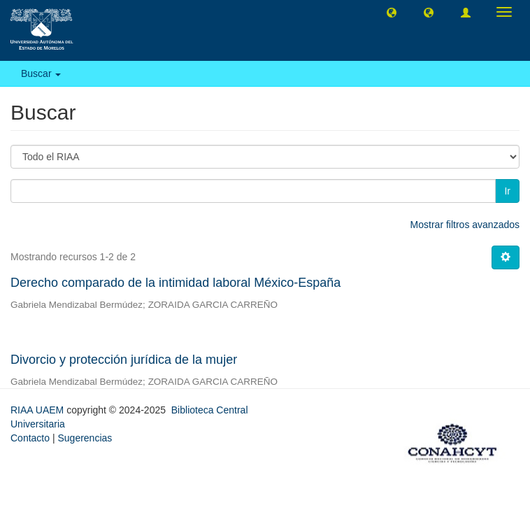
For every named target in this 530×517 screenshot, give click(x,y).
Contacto (30, 438)
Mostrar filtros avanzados (465, 224)
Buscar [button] (41, 73)
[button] (391, 12)
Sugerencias (84, 438)
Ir (507, 191)
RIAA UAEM (38, 410)
